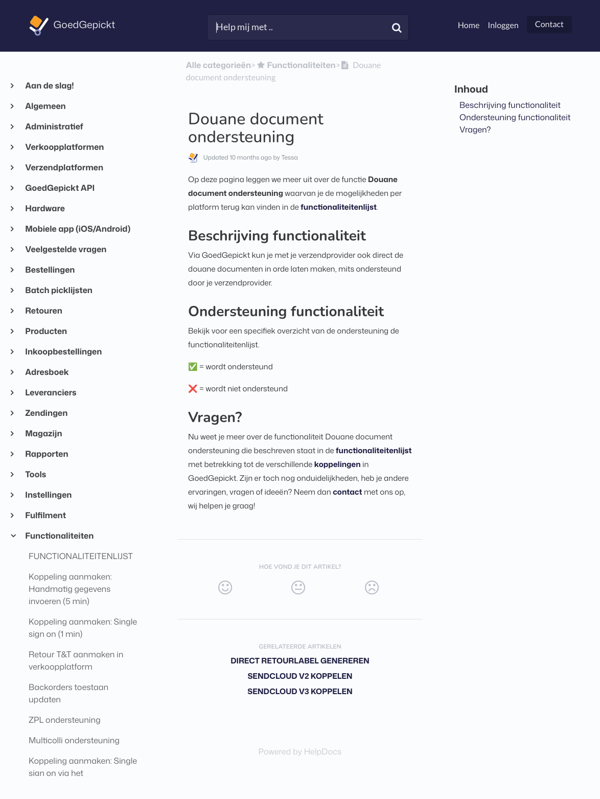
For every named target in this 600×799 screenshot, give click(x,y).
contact (347, 491)
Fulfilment (45, 515)
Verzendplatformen (64, 167)
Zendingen (46, 413)
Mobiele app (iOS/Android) (77, 229)
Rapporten (46, 454)
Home (469, 25)
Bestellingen (50, 270)
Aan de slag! (49, 86)
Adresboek (47, 372)
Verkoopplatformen (64, 147)
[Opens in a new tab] (300, 752)
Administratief (54, 126)
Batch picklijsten (59, 290)
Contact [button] (549, 24)
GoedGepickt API (60, 188)
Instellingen (48, 495)
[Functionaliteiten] (295, 65)
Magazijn (43, 433)
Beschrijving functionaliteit (510, 105)
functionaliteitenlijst (339, 207)
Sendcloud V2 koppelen (299, 676)
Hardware (45, 208)
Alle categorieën (218, 65)
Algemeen (45, 106)
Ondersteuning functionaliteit (514, 117)
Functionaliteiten (59, 536)
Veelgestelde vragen (65, 249)
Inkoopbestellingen (63, 352)
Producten (46, 331)
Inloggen (503, 25)
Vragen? (475, 130)
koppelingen (337, 464)
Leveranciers (51, 392)
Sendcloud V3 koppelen (299, 691)
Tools (35, 474)
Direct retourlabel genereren (299, 660)
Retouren (43, 311)
